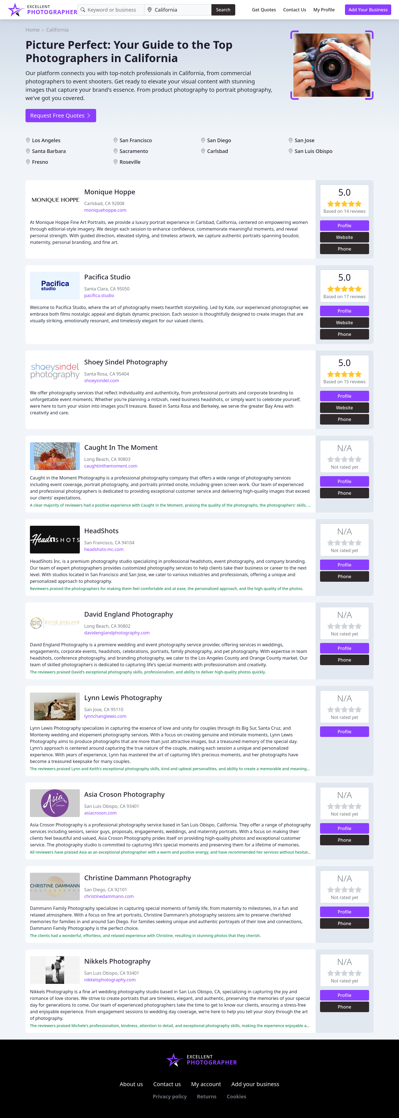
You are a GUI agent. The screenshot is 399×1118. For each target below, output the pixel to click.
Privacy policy (170, 1096)
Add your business (255, 1084)
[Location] (178, 10)
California (57, 29)
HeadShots (101, 530)
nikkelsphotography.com (110, 980)
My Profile (324, 10)
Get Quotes (264, 10)
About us (131, 1084)
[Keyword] (111, 10)
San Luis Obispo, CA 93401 (111, 806)
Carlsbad (217, 151)
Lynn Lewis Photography (123, 697)
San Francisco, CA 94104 (109, 543)
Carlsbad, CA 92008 (104, 203)
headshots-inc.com (104, 549)
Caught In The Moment (121, 447)
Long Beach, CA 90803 (107, 459)
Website (344, 237)
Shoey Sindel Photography (125, 361)
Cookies (236, 1096)
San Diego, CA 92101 (105, 890)
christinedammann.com (109, 896)
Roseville (130, 162)
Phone (344, 249)
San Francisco (136, 140)
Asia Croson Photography (124, 794)
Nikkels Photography (117, 961)
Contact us (167, 1084)
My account (206, 1084)
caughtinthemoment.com (110, 466)
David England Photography (128, 614)
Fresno (40, 162)
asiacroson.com (100, 813)
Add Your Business (368, 10)
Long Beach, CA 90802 (107, 626)
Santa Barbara (49, 151)
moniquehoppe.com (105, 210)
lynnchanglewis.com (105, 716)
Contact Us (294, 10)
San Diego (219, 140)
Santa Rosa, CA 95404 (106, 374)
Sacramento (134, 151)
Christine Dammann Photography (137, 877)
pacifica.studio (99, 295)
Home (32, 29)
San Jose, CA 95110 (103, 709)
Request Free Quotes (60, 115)
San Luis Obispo (313, 151)
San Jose (304, 140)
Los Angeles (46, 140)
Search (223, 10)
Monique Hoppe (109, 191)
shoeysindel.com (101, 380)
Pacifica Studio (107, 276)
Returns (207, 1096)
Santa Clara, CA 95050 (107, 289)
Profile (345, 226)
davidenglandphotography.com (117, 633)
